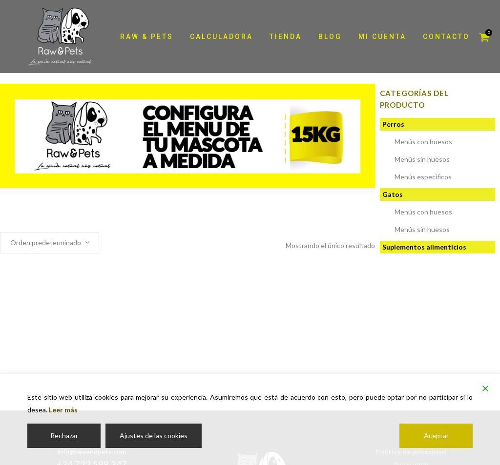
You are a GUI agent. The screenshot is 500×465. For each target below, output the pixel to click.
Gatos (392, 194)
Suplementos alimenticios (424, 247)
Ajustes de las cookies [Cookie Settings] (154, 435)
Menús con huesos (423, 141)
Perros (393, 124)
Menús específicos (423, 177)
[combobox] (49, 242)
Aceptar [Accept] (436, 435)
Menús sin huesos (422, 159)
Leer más (63, 410)
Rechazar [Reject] (64, 435)
